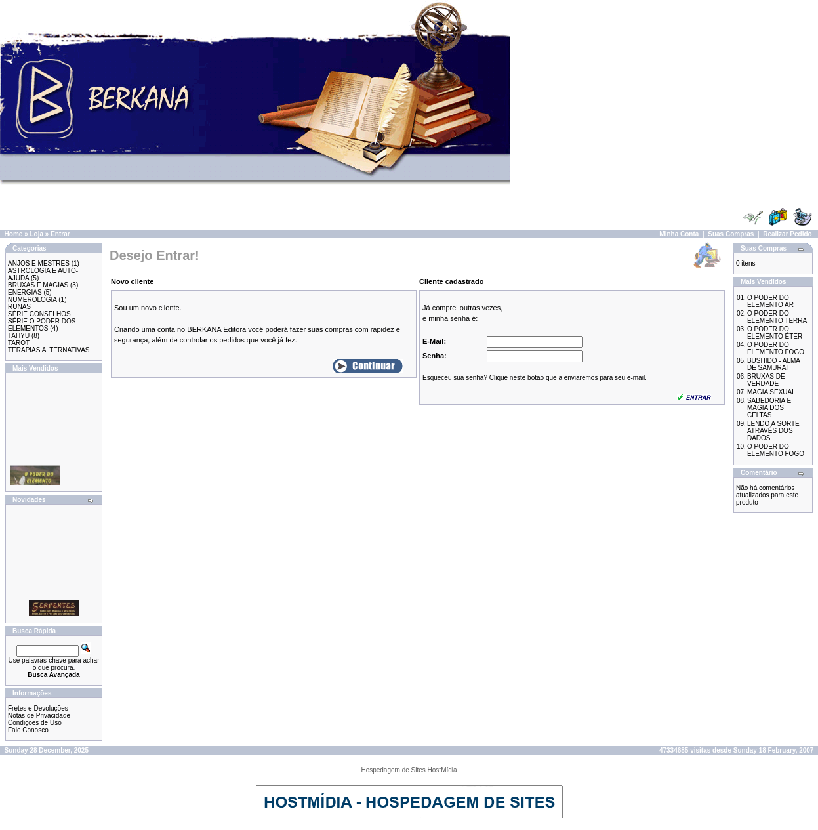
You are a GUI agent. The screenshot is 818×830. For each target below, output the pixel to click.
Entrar (60, 234)
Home (14, 234)
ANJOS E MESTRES (39, 263)
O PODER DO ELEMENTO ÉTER (774, 332)
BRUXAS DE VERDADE (766, 380)
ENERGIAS (25, 292)
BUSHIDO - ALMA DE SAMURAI (773, 364)
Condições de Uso (35, 722)
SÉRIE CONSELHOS (39, 314)
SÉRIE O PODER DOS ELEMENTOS (41, 325)
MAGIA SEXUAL (771, 392)
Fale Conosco (28, 730)
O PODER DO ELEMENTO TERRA (777, 317)
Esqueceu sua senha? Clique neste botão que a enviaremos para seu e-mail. (534, 377)
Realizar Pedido (787, 234)
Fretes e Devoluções (38, 708)
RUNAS (19, 306)
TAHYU (19, 335)
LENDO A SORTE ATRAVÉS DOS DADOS (773, 431)
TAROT (19, 342)
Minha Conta (679, 234)
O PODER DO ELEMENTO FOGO (775, 348)
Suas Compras (731, 234)
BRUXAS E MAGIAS (38, 285)
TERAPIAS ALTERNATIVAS (48, 350)
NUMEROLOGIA (32, 299)
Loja (36, 234)
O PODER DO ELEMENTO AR (770, 301)
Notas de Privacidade (39, 715)
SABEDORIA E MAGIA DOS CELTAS (769, 408)
